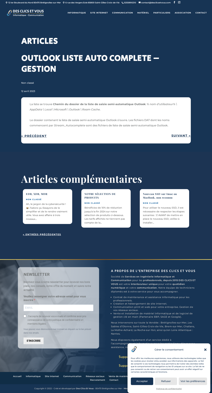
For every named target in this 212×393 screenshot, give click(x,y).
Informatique (77, 13)
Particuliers (161, 13)
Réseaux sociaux (95, 376)
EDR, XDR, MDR (36, 194)
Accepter (142, 381)
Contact (201, 13)
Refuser (166, 381)
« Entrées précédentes (42, 234)
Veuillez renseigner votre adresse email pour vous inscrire (55, 298)
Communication (122, 13)
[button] (205, 349)
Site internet (99, 13)
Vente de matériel (119, 376)
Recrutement (97, 380)
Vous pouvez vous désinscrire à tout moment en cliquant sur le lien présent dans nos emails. (57, 331)
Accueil (17, 376)
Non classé (27, 82)
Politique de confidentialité (169, 389)
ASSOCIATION (183, 13)
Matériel (143, 13)
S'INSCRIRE (33, 340)
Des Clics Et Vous (85, 388)
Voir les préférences (193, 381)
